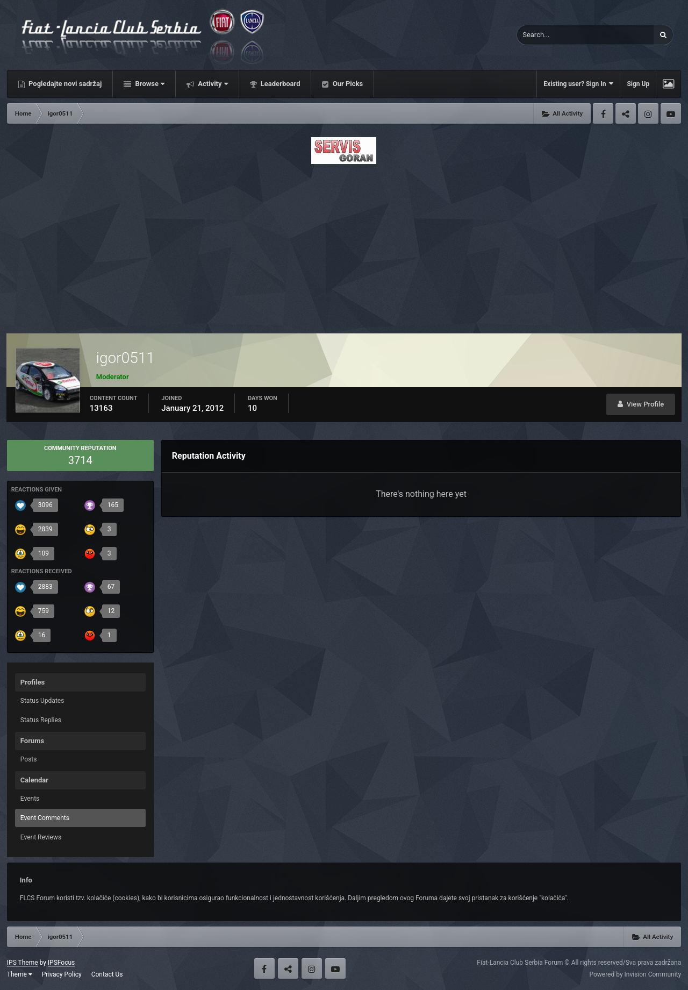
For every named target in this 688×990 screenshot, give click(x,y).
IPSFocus (61, 962)
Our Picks (347, 84)
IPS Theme (22, 962)
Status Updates (42, 700)
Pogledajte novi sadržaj (64, 84)
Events (30, 798)
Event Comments (44, 818)
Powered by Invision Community (635, 974)
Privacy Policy (62, 974)
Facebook (603, 113)
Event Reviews (40, 837)
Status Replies (40, 720)
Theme (19, 974)
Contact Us (107, 974)
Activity (212, 84)
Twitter (625, 113)
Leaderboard (279, 84)
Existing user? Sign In (578, 84)
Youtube (671, 113)
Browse (148, 84)
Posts (28, 759)
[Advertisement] (344, 245)
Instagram (648, 113)
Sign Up (638, 84)
